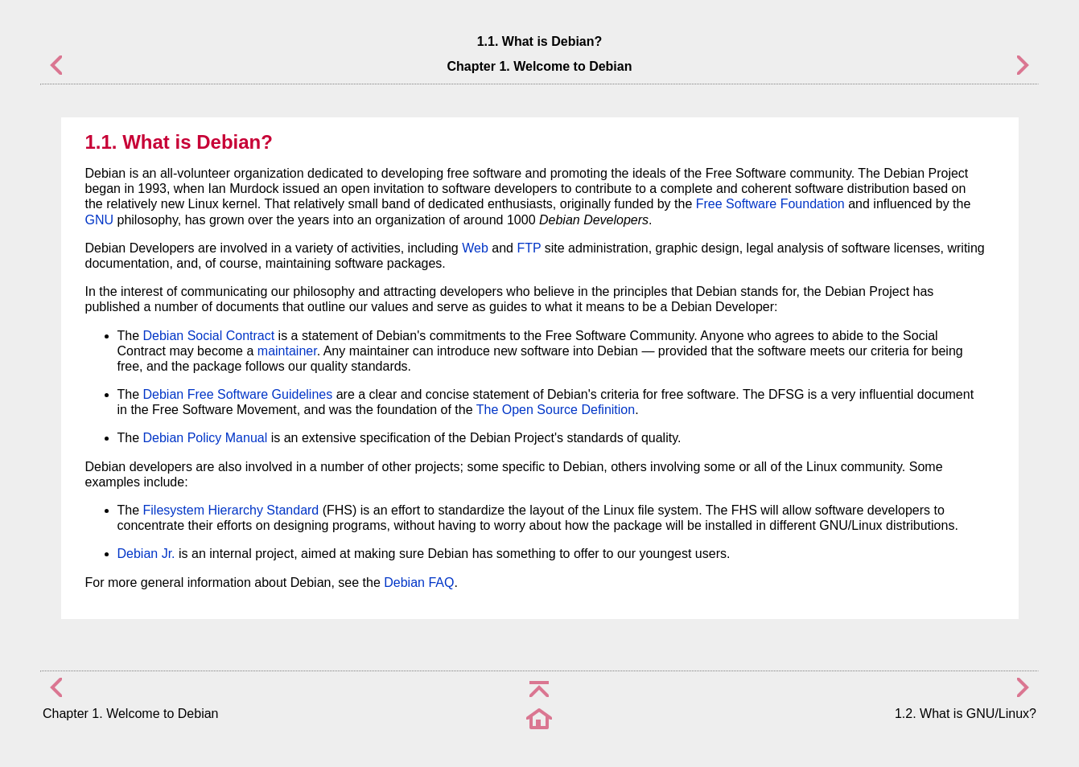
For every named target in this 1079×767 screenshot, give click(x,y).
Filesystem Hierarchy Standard (231, 510)
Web (475, 248)
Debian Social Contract (209, 335)
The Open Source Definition (555, 409)
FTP (529, 248)
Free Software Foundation (770, 204)
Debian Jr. (146, 553)
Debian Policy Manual (205, 438)
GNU (99, 220)
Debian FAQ (419, 582)
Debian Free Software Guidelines (238, 394)
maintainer (287, 351)
